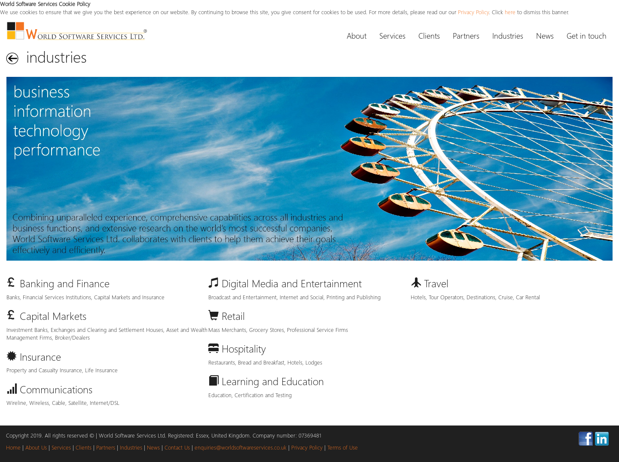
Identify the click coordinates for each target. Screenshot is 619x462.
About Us (36, 447)
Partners (466, 35)
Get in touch (587, 35)
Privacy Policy (473, 11)
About (356, 35)
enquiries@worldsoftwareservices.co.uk (241, 447)
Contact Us (177, 447)
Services (392, 35)
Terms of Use (342, 447)
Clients (429, 35)
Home (13, 447)
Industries (507, 35)
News (545, 35)
